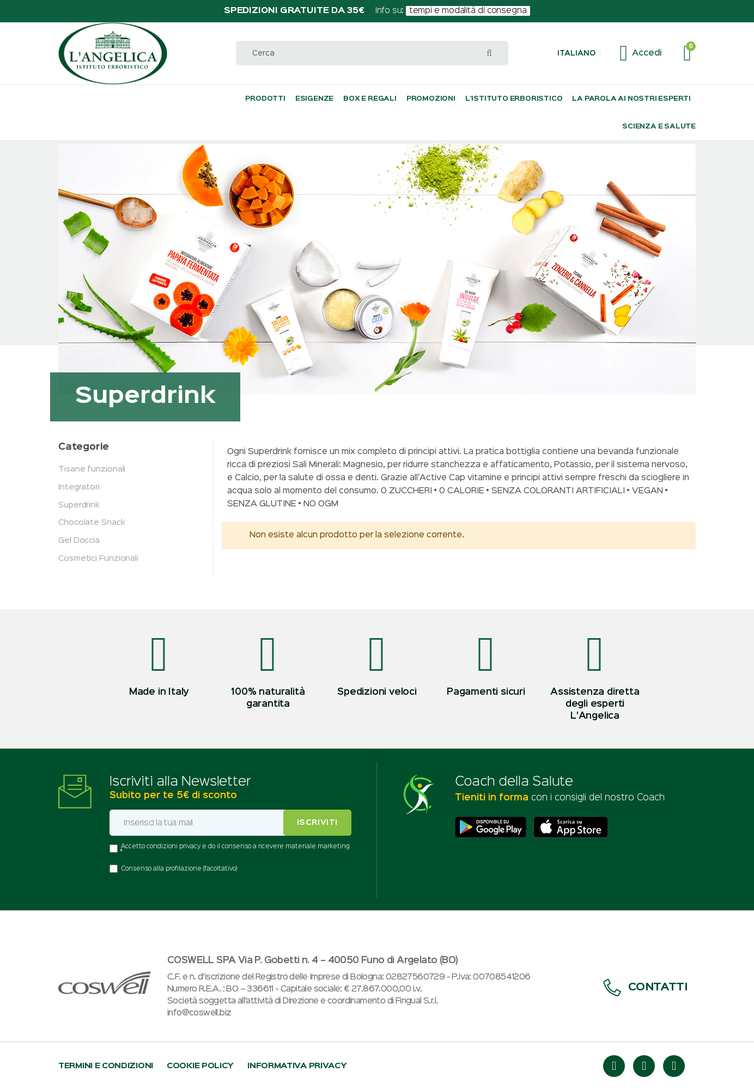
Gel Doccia (79, 540)
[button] (579, 53)
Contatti (645, 987)
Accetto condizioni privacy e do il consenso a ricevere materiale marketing (235, 846)
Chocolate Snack (91, 522)
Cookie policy (200, 1065)
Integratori (79, 487)
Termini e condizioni (105, 1065)
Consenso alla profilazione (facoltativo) (179, 869)
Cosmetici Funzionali (98, 558)
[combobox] (372, 53)
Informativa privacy (296, 1065)
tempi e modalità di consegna (468, 11)
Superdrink (79, 505)
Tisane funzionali (91, 469)
